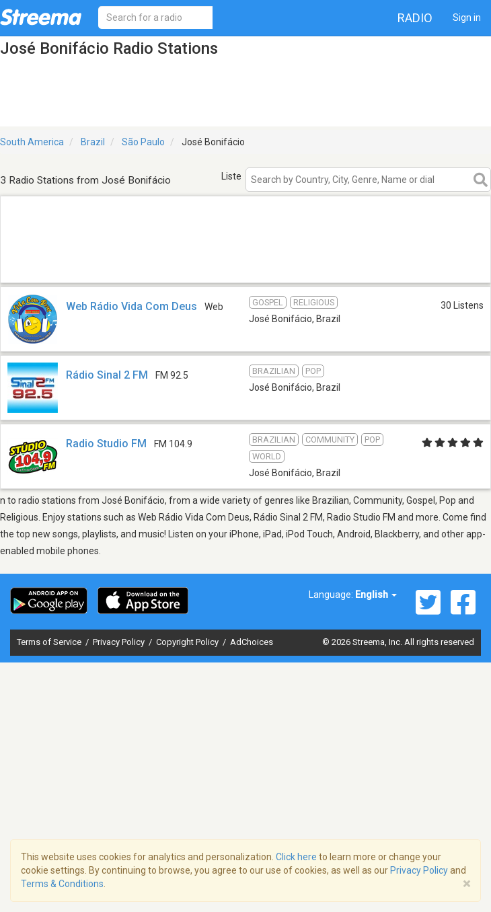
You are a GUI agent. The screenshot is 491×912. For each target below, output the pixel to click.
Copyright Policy (188, 642)
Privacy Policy (120, 642)
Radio (415, 18)
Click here (296, 856)
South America (32, 142)
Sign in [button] (467, 17)
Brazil (93, 142)
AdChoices (251, 642)
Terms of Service (50, 642)
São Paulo (143, 142)
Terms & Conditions (62, 883)
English (376, 594)
